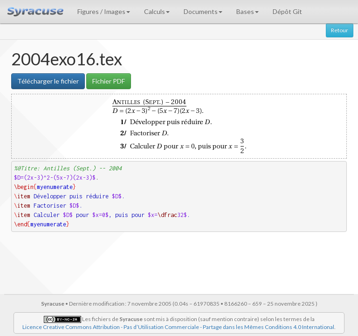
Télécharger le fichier (48, 81)
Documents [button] (203, 11)
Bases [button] (247, 11)
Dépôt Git (287, 11)
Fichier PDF (108, 81)
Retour (339, 30)
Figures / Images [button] (103, 11)
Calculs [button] (157, 11)
